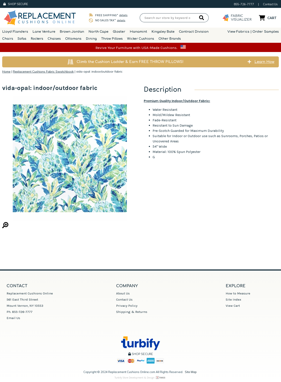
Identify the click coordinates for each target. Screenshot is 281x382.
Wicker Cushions (140, 38)
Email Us (13, 318)
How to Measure (238, 293)
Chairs (7, 38)
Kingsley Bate (163, 32)
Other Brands (170, 38)
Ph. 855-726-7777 (19, 312)
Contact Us (270, 4)
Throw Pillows (112, 38)
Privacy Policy (126, 306)
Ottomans (73, 38)
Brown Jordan (72, 32)
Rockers (37, 38)
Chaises (54, 38)
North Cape (98, 32)
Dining (91, 38)
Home (6, 72)
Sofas (22, 38)
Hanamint (138, 32)
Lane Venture (43, 32)
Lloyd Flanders (15, 32)
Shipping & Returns (131, 312)
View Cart (233, 306)
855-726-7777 (244, 4)
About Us (123, 293)
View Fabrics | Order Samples (253, 32)
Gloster (119, 32)
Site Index (233, 299)
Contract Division (194, 32)
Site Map (191, 372)
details (123, 15)
